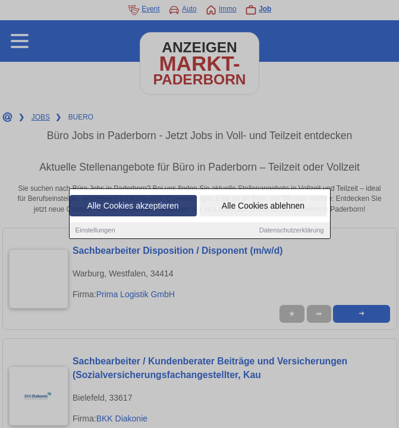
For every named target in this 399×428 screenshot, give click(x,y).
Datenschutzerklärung (291, 230)
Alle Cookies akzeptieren (132, 206)
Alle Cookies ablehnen (263, 206)
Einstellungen (95, 230)
